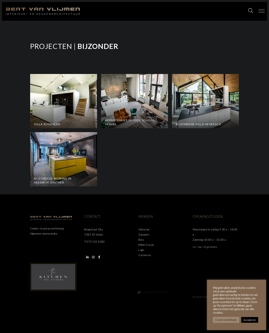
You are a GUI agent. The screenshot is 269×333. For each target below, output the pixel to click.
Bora (141, 239)
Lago (141, 250)
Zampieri (143, 234)
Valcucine (144, 229)
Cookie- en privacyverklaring (47, 228)
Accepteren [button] (250, 320)
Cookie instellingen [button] (226, 319)
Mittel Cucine (146, 244)
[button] (261, 11)
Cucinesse (144, 255)
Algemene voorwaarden (43, 233)
